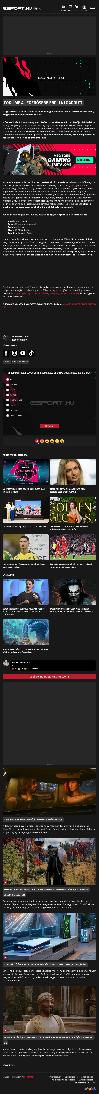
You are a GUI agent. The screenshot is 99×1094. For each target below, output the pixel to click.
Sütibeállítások (86, 1079)
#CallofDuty (7, 362)
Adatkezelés (87, 1076)
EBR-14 (12, 390)
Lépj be (34, 676)
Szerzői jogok (71, 1076)
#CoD (18, 362)
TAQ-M (12, 405)
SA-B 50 (13, 395)
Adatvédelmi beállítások (63, 1079)
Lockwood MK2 (16, 400)
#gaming (25, 362)
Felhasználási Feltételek (85, 1082)
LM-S (12, 379)
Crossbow (14, 410)
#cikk (14, 362)
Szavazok (49, 426)
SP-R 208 (13, 385)
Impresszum (55, 1076)
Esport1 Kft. (30, 1076)
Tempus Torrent (16, 415)
